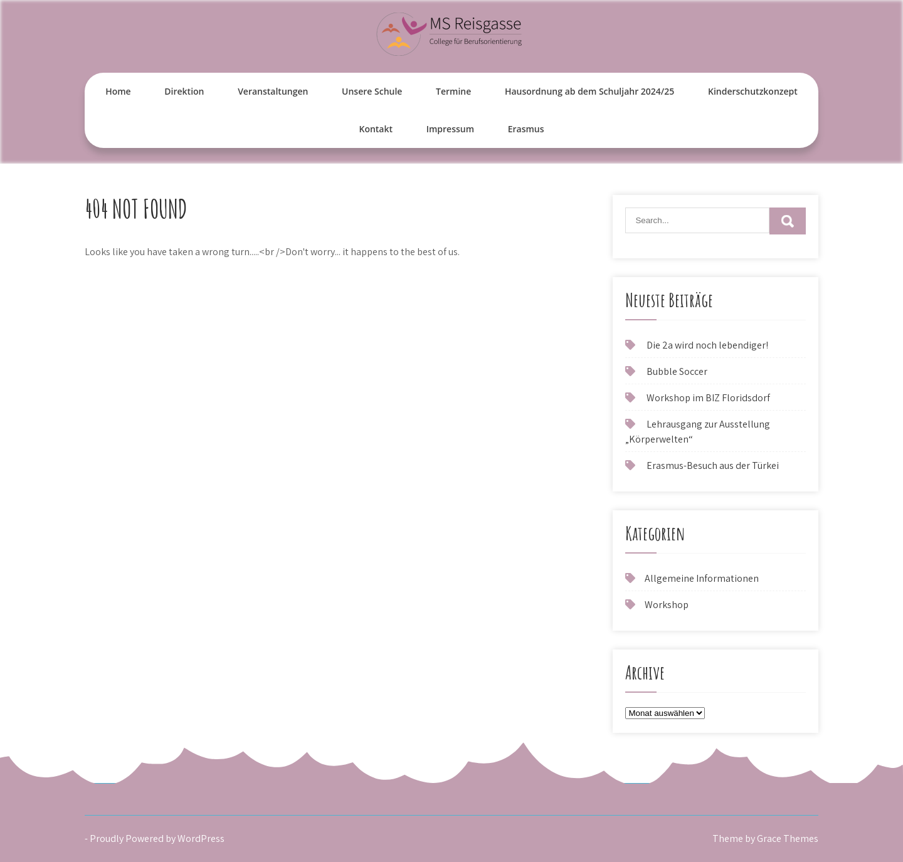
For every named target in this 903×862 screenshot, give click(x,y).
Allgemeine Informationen (702, 578)
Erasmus (526, 129)
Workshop (667, 604)
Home (118, 91)
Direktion (184, 91)
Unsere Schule (372, 91)
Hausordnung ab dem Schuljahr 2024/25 (589, 91)
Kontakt (376, 129)
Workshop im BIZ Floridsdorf (708, 397)
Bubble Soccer (677, 371)
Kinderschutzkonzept (753, 91)
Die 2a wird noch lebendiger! (707, 345)
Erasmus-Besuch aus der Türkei (713, 465)
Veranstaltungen (273, 91)
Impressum (450, 129)
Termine (453, 91)
